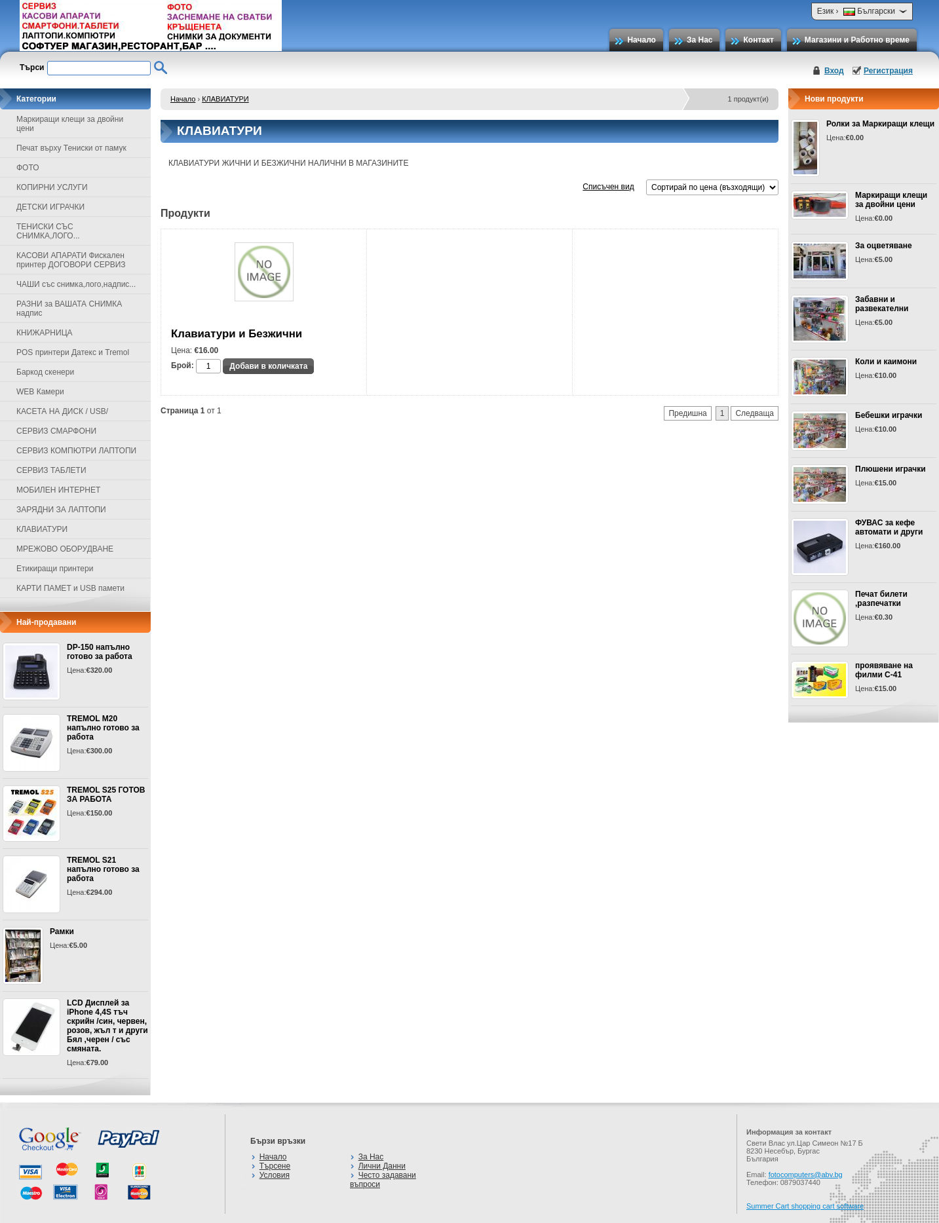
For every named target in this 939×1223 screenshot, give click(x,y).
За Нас (700, 40)
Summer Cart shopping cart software (805, 1206)
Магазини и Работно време (857, 40)
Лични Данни (382, 1166)
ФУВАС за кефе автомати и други (889, 527)
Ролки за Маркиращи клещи (880, 123)
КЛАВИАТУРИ (225, 99)
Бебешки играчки (888, 415)
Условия (274, 1175)
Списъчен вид (608, 186)
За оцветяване (883, 245)
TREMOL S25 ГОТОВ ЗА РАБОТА (106, 794)
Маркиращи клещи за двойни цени (891, 200)
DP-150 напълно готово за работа (99, 652)
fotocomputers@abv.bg (806, 1174)
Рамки (62, 931)
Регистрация (888, 70)
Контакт (758, 40)
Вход (834, 70)
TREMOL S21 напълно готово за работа (103, 869)
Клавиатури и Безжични (236, 334)
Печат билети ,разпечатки (881, 599)
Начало (641, 40)
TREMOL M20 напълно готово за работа (103, 728)
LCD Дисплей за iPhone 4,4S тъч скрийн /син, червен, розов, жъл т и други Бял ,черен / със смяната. (107, 1025)
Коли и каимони (886, 361)
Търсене (274, 1166)
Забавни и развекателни (882, 304)
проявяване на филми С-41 (884, 670)
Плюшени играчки (890, 469)
